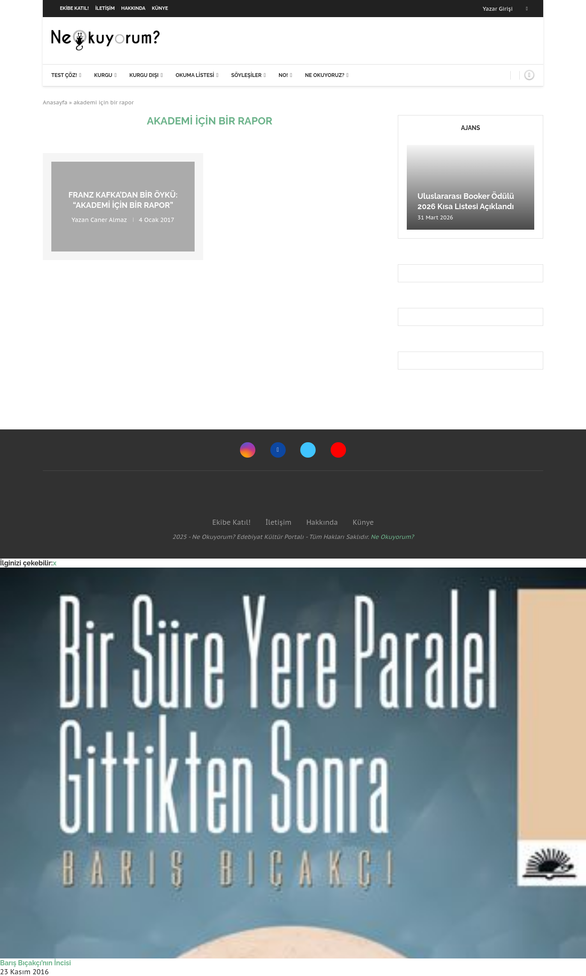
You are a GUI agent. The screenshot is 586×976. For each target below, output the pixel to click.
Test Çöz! (64, 75)
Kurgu (103, 75)
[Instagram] (247, 450)
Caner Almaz (109, 219)
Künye (160, 8)
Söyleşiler (246, 75)
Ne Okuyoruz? (324, 75)
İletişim (105, 8)
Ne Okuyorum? (392, 537)
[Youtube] (338, 450)
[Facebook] (527, 8)
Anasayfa (55, 102)
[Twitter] (308, 450)
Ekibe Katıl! (74, 8)
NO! (283, 75)
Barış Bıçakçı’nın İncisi (35, 963)
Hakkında (133, 8)
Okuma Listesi (194, 75)
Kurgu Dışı (143, 75)
